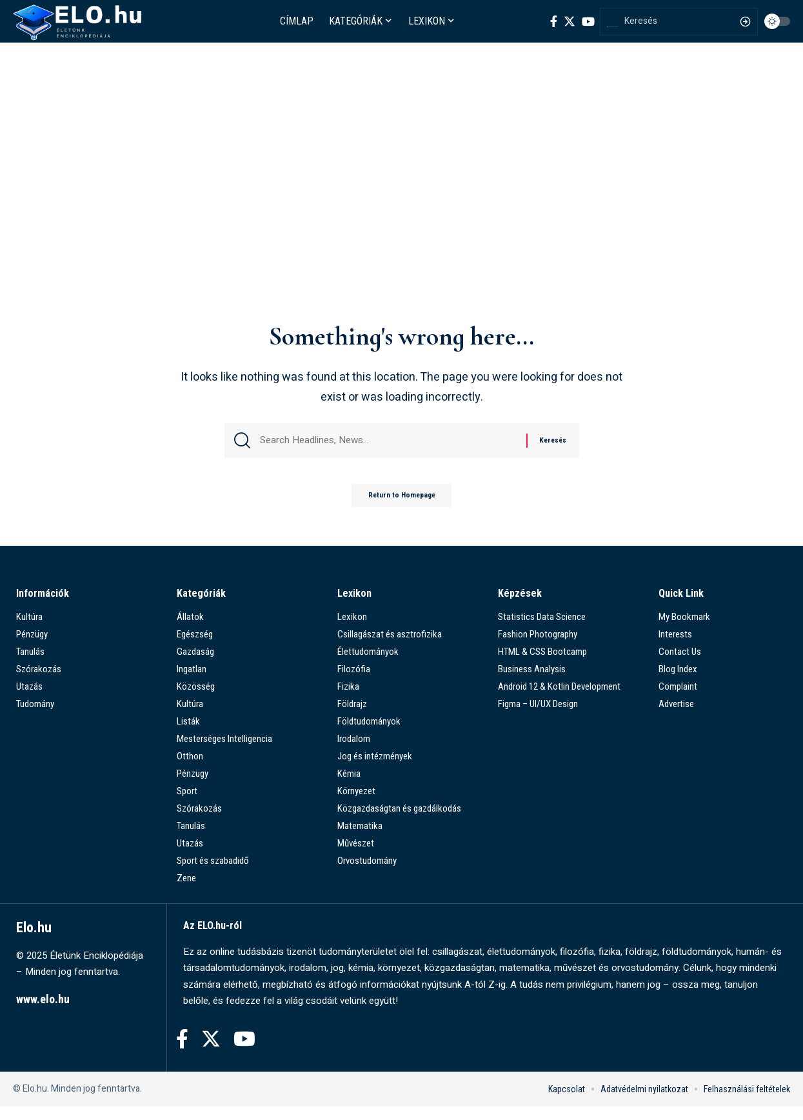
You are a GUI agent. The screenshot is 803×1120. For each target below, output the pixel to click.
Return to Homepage (401, 507)
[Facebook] (553, 21)
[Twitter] (569, 21)
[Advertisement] (402, 217)
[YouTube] (588, 21)
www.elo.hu (43, 1012)
